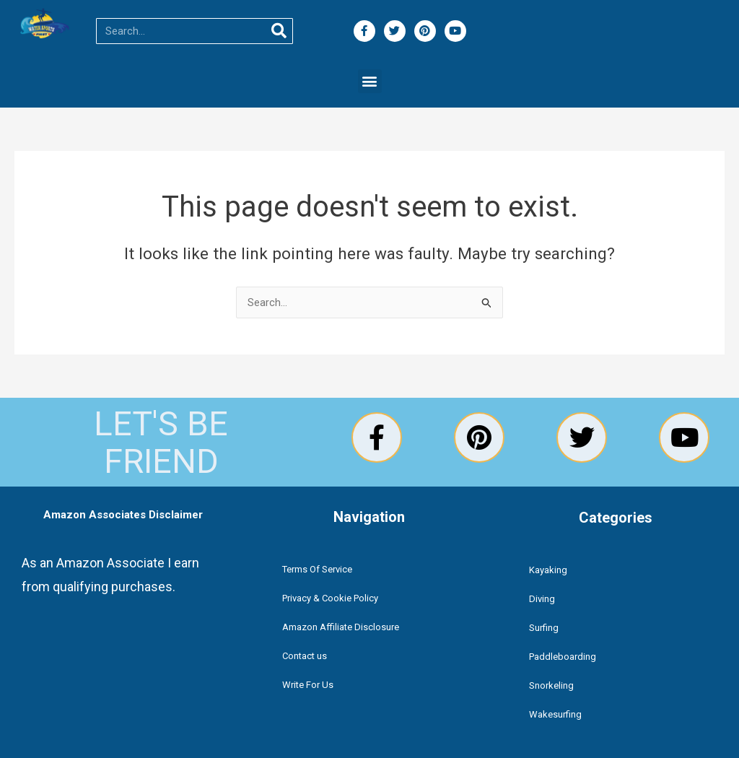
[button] (370, 81)
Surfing (544, 627)
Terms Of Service (317, 569)
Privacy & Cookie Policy (330, 598)
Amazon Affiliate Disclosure (340, 627)
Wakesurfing (555, 714)
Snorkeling (551, 685)
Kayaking (548, 570)
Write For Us (307, 684)
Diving (542, 598)
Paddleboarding (562, 656)
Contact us (304, 655)
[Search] (279, 31)
